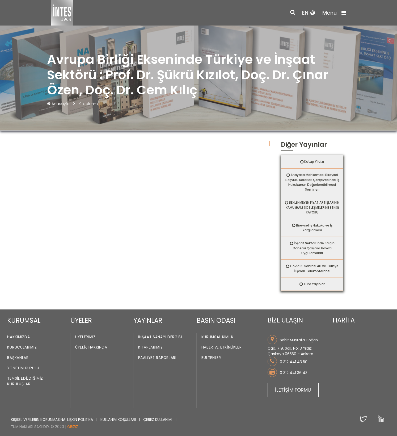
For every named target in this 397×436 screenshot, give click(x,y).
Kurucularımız (22, 347)
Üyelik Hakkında (91, 347)
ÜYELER (81, 320)
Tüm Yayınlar (314, 284)
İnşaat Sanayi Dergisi (160, 337)
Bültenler (211, 357)
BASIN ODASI (216, 320)
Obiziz (72, 426)
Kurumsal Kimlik (217, 337)
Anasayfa (59, 103)
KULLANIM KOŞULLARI (118, 419)
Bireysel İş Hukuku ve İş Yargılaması (314, 228)
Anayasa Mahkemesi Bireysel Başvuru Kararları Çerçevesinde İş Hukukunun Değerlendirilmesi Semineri (312, 182)
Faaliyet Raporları (157, 357)
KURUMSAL (24, 320)
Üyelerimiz (85, 337)
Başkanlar (17, 357)
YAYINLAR (147, 320)
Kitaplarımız (89, 103)
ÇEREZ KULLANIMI (158, 419)
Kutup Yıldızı (314, 161)
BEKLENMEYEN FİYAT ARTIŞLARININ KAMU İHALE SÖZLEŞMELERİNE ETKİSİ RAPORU (313, 207)
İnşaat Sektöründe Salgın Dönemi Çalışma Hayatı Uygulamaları (314, 248)
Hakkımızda (18, 337)
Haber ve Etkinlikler (221, 347)
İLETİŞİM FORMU (293, 390)
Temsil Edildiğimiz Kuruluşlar (25, 381)
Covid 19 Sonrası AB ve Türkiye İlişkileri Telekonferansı (314, 268)
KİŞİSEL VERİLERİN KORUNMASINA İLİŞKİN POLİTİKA (52, 419)
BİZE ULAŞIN (285, 320)
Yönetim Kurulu (23, 368)
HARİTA (344, 320)
